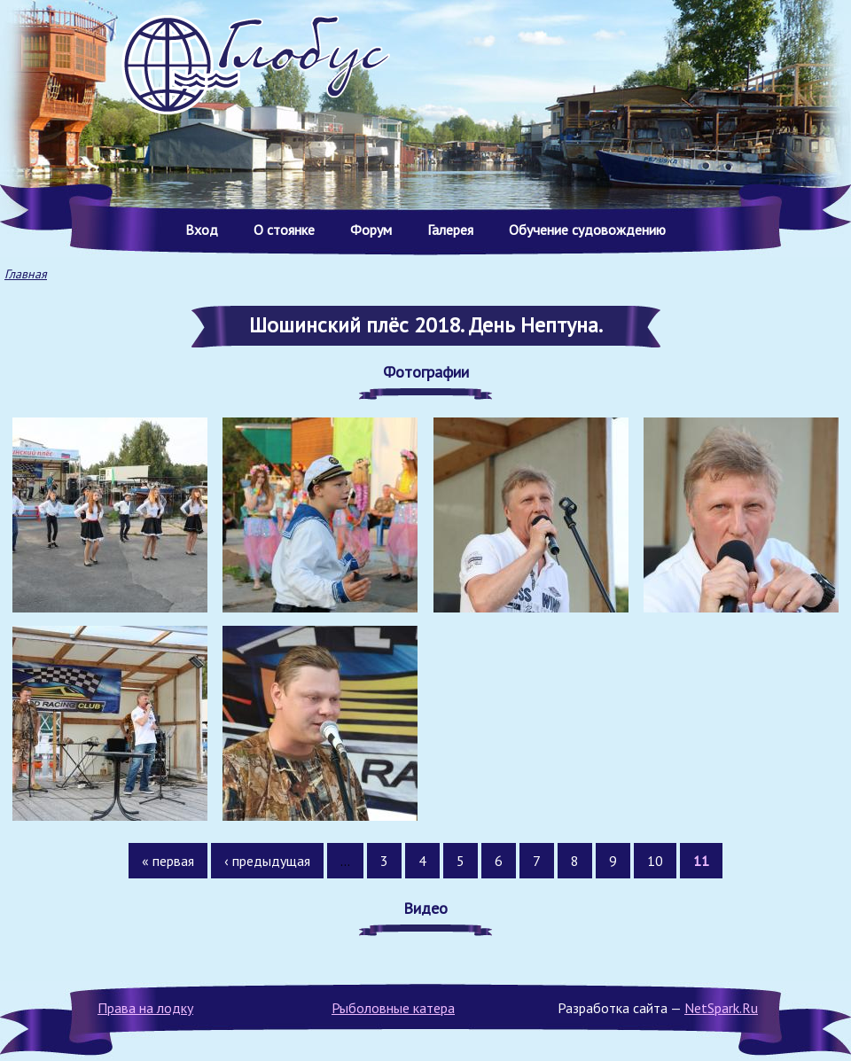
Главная (25, 274)
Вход (201, 229)
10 (655, 861)
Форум (371, 229)
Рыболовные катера (393, 1008)
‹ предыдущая (267, 861)
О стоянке (284, 229)
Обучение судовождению (587, 229)
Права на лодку (145, 1008)
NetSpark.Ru (721, 1008)
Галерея (450, 229)
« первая (168, 861)
